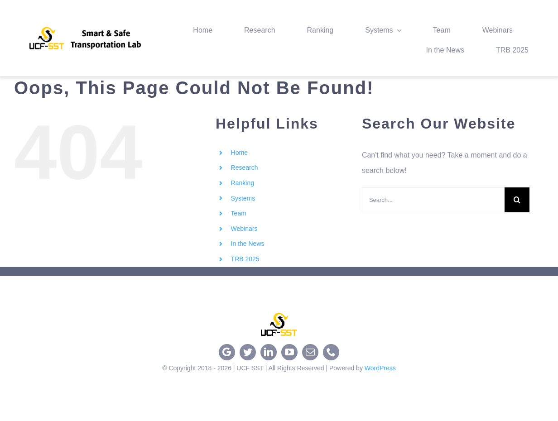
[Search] (517, 199)
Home (239, 152)
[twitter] (248, 352)
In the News (248, 243)
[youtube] (289, 352)
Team (238, 213)
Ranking (242, 183)
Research (244, 167)
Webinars (244, 228)
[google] (227, 352)
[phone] (331, 352)
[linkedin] (268, 352)
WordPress (380, 368)
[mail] (310, 352)
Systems (243, 198)
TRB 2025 (245, 259)
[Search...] (433, 199)
